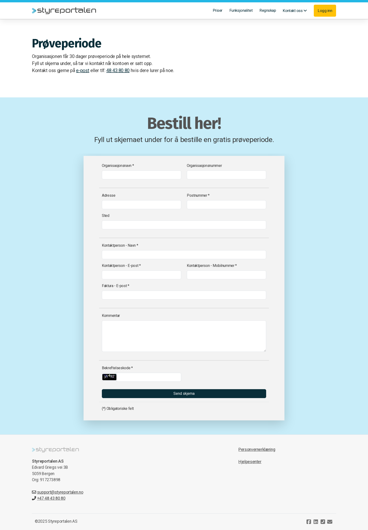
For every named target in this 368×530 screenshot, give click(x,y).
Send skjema (184, 393)
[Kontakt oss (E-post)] (329, 521)
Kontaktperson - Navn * (120, 245)
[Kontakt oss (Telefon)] (322, 521)
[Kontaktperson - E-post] (141, 274)
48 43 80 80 (118, 70)
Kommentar (111, 315)
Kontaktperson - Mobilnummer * (212, 265)
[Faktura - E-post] (184, 295)
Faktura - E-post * (115, 286)
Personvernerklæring (256, 449)
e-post (82, 70)
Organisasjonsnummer (204, 165)
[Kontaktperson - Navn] (184, 254)
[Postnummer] (226, 204)
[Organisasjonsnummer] (226, 174)
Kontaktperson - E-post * (121, 265)
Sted (105, 215)
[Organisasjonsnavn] (141, 174)
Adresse (108, 195)
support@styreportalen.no (57, 492)
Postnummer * (198, 195)
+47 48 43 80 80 (48, 498)
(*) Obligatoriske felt (118, 408)
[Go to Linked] (315, 521)
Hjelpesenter (249, 461)
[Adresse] (141, 204)
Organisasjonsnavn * (118, 165)
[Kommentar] (184, 336)
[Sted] (184, 224)
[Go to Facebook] (308, 521)
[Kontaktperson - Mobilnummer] (226, 274)
